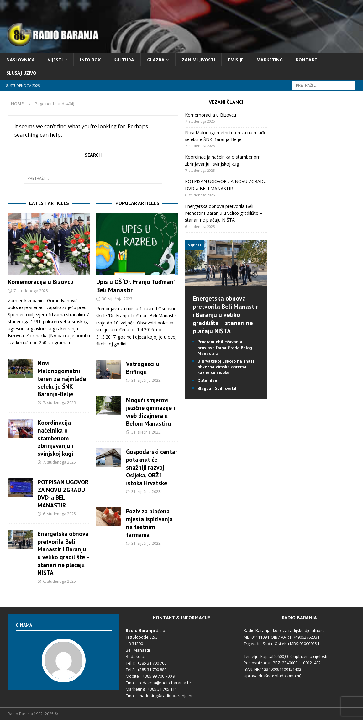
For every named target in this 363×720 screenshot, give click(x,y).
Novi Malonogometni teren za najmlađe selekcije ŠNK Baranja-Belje (62, 378)
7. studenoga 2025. (31, 290)
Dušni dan (207, 380)
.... (73, 342)
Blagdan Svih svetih (217, 388)
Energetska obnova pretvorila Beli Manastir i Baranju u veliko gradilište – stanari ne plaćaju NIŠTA (63, 553)
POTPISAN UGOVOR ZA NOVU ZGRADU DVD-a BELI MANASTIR (63, 493)
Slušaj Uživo (21, 73)
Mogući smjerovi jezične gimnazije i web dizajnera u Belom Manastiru (150, 411)
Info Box (90, 60)
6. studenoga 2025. (60, 514)
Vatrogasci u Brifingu (142, 368)
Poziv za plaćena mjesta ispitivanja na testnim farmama (149, 523)
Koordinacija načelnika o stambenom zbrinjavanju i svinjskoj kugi (55, 438)
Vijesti (55, 60)
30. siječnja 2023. (117, 299)
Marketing (269, 60)
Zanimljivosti (198, 60)
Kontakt (307, 60)
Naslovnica (20, 60)
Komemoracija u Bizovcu (41, 282)
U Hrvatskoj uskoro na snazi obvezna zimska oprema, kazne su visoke (225, 366)
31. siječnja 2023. (146, 380)
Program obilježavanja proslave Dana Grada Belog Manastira (224, 347)
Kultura (123, 60)
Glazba (156, 60)
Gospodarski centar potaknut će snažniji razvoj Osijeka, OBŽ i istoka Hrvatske (151, 467)
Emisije (236, 60)
